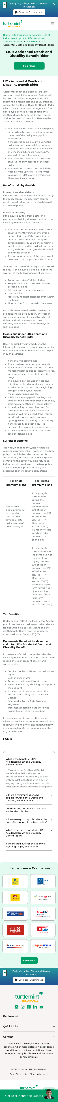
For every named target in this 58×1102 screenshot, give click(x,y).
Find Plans (29, 66)
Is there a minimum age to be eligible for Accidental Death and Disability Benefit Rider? (24, 798)
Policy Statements (18, 1074)
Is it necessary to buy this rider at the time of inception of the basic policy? (26, 821)
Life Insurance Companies (26, 35)
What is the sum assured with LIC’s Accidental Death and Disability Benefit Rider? (25, 833)
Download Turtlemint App (29, 12)
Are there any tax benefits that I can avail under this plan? (26, 810)
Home (6, 35)
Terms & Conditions (39, 1074)
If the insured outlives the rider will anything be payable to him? (25, 845)
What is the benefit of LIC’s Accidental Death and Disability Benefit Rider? (23, 762)
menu (52, 24)
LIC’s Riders (32, 41)
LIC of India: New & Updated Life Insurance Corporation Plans (26, 38)
